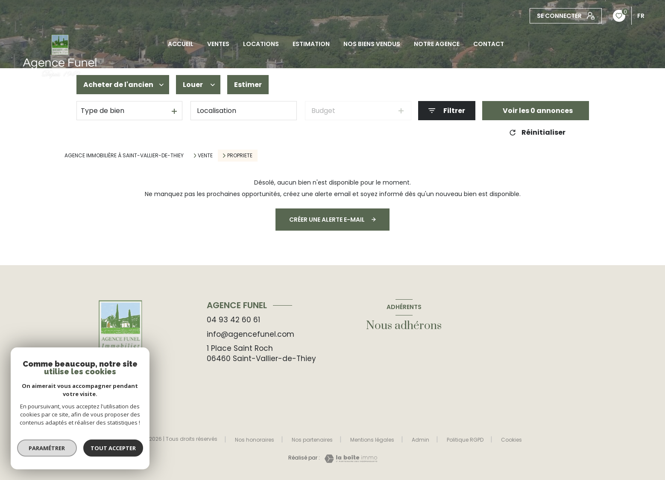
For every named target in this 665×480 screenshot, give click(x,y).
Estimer (248, 85)
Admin (420, 439)
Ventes (218, 44)
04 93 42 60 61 (233, 320)
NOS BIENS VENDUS (371, 44)
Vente (205, 155)
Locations (261, 44)
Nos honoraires (254, 439)
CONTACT (488, 44)
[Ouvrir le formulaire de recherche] (446, 110)
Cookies (511, 440)
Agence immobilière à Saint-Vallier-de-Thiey (124, 155)
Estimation (311, 44)
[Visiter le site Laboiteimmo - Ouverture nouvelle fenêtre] (348, 458)
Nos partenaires (312, 439)
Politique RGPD (465, 439)
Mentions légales (372, 439)
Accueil (180, 44)
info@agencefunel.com (250, 334)
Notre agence (437, 44)
